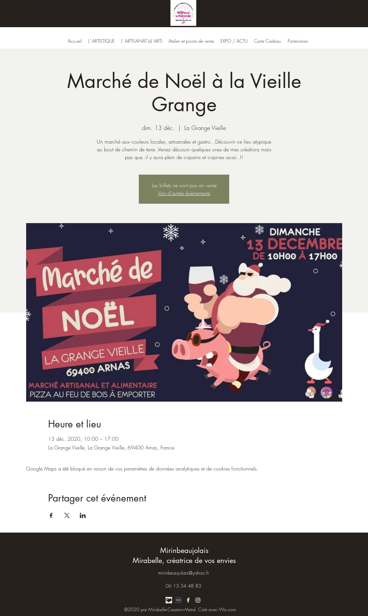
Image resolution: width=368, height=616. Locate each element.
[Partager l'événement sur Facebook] (51, 515)
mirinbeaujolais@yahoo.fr (183, 573)
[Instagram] (198, 600)
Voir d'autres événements (184, 193)
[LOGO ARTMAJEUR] (178, 600)
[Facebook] (188, 600)
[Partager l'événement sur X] (67, 515)
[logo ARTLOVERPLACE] (169, 600)
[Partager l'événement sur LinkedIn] (83, 515)
